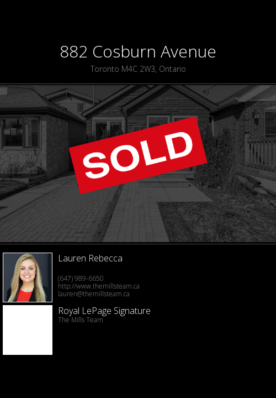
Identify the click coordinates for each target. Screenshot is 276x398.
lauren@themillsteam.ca (94, 293)
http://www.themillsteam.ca (99, 286)
